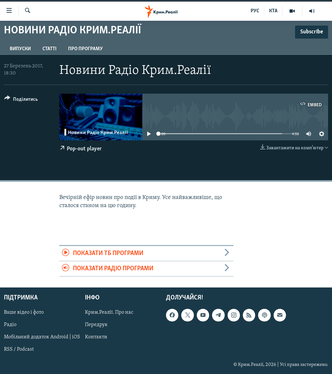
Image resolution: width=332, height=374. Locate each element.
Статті (49, 49)
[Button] (21, 100)
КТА (273, 11)
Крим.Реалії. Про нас (109, 312)
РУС (255, 11)
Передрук (96, 325)
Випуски (20, 49)
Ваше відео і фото (24, 312)
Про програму (85, 49)
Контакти (96, 337)
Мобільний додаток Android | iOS (42, 337)
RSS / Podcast (19, 349)
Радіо (10, 325)
